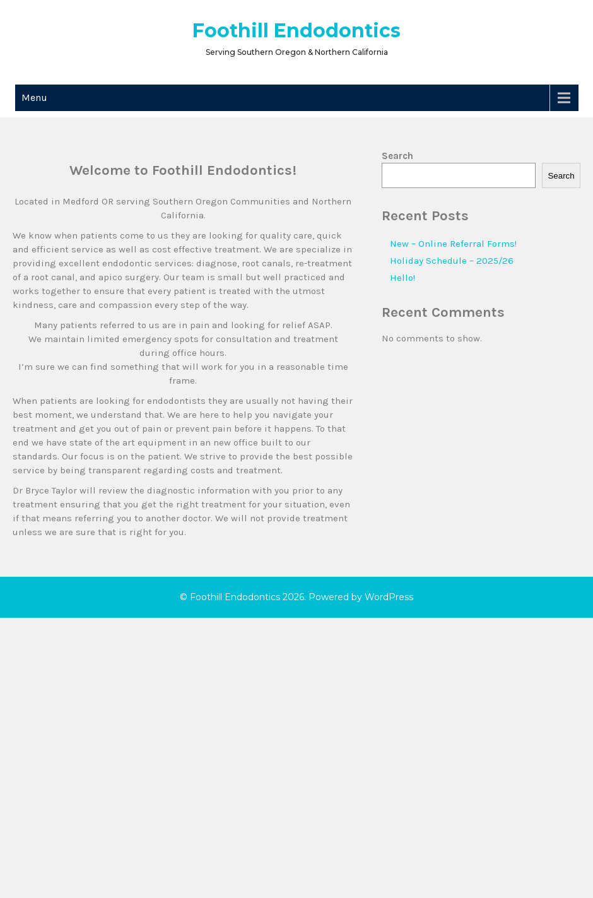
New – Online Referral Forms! (453, 243)
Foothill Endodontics (296, 30)
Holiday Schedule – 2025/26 (452, 260)
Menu (34, 97)
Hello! (402, 277)
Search (397, 156)
